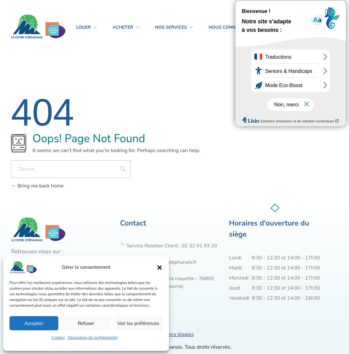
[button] (159, 267)
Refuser (86, 323)
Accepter (34, 323)
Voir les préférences (138, 323)
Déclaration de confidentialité (93, 337)
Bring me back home (37, 185)
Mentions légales (174, 334)
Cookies (58, 337)
